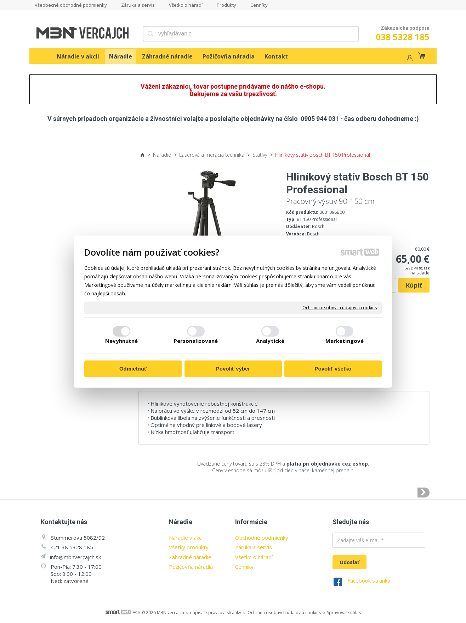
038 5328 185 (403, 37)
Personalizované (196, 340)
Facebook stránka (368, 580)
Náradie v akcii (186, 537)
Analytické (270, 340)
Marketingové (344, 340)
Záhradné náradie (190, 557)
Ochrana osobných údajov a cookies (339, 308)
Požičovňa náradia (191, 566)
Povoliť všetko (333, 369)
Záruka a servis (253, 547)
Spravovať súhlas (344, 613)
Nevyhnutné (121, 340)
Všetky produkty (189, 547)
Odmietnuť (133, 369)
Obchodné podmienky (261, 537)
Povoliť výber (233, 369)
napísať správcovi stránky (215, 613)
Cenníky (244, 566)
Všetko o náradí (254, 557)
